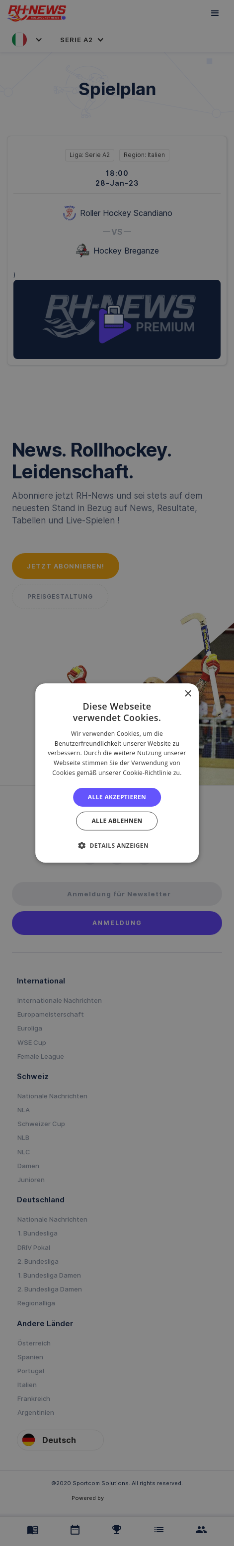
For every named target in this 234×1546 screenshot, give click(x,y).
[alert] (117, 773)
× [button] (187, 694)
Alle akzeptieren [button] (117, 797)
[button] (117, 845)
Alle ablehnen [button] (116, 821)
